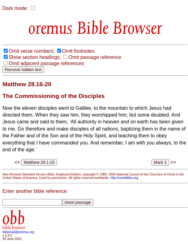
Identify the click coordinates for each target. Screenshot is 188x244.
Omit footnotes (78, 51)
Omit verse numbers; (31, 51)
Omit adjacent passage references (46, 63)
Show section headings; (35, 57)
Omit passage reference (94, 57)
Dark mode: (15, 8)
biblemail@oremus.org (18, 232)
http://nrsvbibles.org (124, 178)
